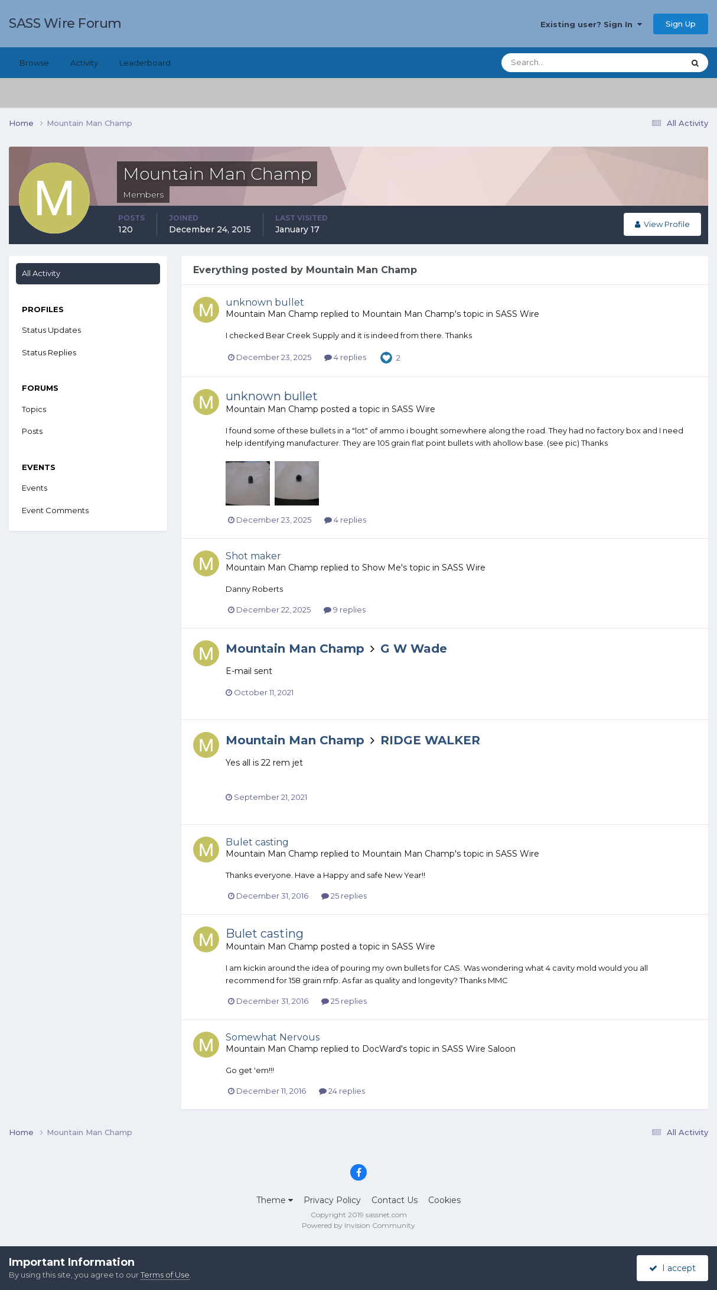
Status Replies (49, 352)
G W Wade (413, 648)
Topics (34, 409)
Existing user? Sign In (591, 24)
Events (34, 487)
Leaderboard (145, 62)
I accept (672, 1268)
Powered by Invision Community (358, 1225)
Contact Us (394, 1200)
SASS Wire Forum (65, 23)
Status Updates (51, 330)
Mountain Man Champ (272, 314)
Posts (32, 431)
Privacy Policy (332, 1200)
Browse (34, 62)
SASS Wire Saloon (479, 1048)
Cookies (444, 1200)
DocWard (381, 1048)
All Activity (41, 273)
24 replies (342, 1090)
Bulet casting (257, 842)
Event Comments (55, 510)
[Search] (554, 62)
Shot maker (253, 556)
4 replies (345, 357)
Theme (274, 1200)
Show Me (381, 567)
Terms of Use (165, 1274)
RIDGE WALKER (430, 740)
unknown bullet (265, 302)
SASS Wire (517, 314)
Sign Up (681, 23)
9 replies (345, 609)
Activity (84, 62)
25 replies (344, 895)
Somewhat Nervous (273, 1037)
